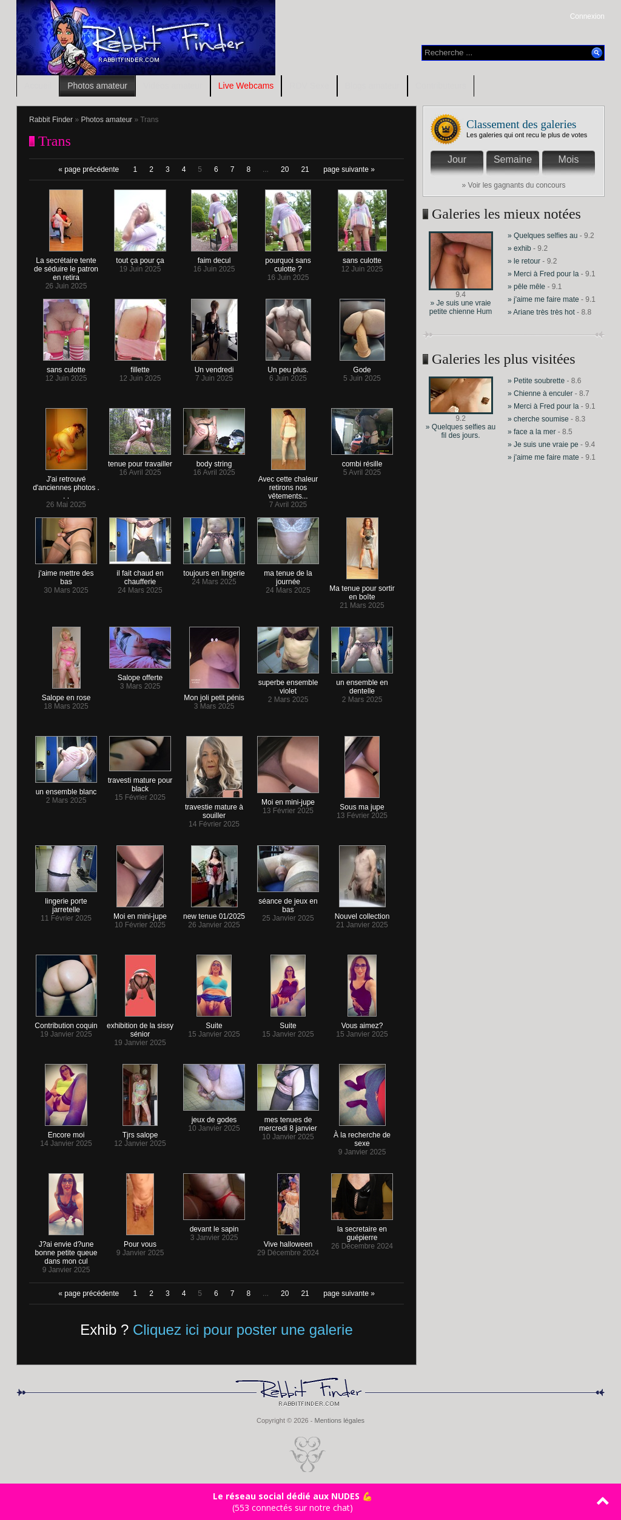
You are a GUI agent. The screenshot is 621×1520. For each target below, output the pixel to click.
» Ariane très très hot (541, 312)
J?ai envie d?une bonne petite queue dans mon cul (66, 1249)
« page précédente (88, 169)
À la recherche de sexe (362, 1136)
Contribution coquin (66, 1022)
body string (214, 460)
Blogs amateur (372, 85)
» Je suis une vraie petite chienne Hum (460, 307)
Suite (214, 1022)
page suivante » (349, 169)
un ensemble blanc (66, 788)
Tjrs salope (140, 1131)
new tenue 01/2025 (214, 913)
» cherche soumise (539, 419)
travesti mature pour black (140, 781)
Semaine (513, 159)
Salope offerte (140, 674)
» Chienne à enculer (541, 393)
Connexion (587, 16)
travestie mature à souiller (214, 808)
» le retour (524, 261)
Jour (457, 159)
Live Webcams (246, 85)
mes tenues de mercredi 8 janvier (288, 1121)
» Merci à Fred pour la (543, 274)
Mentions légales (339, 1420)
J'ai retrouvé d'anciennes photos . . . (66, 484)
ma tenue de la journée (288, 574)
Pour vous (140, 1241)
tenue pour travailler (140, 460)
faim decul (214, 257)
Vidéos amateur (173, 85)
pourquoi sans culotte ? (288, 261)
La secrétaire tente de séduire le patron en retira (66, 266)
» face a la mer (532, 432)
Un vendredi (214, 366)
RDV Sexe (309, 85)
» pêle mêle (526, 286)
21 (305, 169)
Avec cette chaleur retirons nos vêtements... (288, 484)
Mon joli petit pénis (214, 694)
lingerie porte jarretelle (66, 902)
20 (285, 169)
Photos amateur (97, 85)
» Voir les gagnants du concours (514, 185)
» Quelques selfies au (544, 235)
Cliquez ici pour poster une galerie (243, 1329)
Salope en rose (66, 694)
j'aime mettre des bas (66, 574)
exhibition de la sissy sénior (140, 1026)
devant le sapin (214, 1225)
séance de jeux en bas (288, 902)
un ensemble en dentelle (362, 683)
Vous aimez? (362, 1022)
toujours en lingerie (214, 570)
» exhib (519, 248)
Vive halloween (288, 1241)
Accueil (38, 85)
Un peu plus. (288, 366)
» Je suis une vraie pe (543, 444)
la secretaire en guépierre (362, 1230)
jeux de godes (214, 1116)
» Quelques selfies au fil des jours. (460, 431)
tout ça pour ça (140, 257)
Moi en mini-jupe (288, 798)
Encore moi (66, 1131)
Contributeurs (440, 85)
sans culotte (362, 257)
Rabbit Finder (51, 119)
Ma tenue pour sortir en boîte (361, 589)
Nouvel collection (362, 913)
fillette (140, 366)
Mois (569, 159)
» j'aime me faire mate (543, 299)
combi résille (362, 460)
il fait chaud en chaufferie (140, 574)
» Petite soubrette (536, 381)
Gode (362, 366)
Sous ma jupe (362, 803)
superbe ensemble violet (288, 683)
